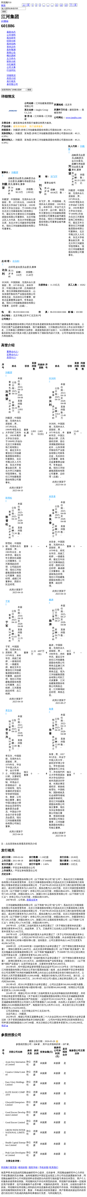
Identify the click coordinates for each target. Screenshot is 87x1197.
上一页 (26, 5)
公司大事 (11, 67)
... (44, 5)
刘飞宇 (54, 176)
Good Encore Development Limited (15, 1113)
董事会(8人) (12, 351)
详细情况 (11, 75)
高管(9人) (11, 357)
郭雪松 (8, 498)
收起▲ (5, 1025)
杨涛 (51, 600)
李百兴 (8, 710)
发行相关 (11, 81)
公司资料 (11, 35)
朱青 (51, 709)
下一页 (73, 5)
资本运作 (11, 47)
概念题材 (11, 55)
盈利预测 (11, 49)
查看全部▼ (32, 900)
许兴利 (16, 261)
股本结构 (11, 44)
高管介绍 (11, 78)
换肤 (3, 5)
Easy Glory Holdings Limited (14, 1083)
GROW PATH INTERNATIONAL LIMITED (15, 1132)
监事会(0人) (12, 354)
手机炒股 (43, 1167)
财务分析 (11, 61)
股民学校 (33, 1167)
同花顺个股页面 (9, 1167)
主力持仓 (11, 58)
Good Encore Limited (15, 1122)
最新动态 (11, 32)
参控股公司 (12, 84)
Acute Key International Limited (15, 1063)
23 (66, 5)
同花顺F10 (6, 2)
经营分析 (11, 41)
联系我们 (53, 1167)
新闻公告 (11, 52)
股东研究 (11, 38)
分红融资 (11, 64)
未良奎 (52, 496)
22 (61, 5)
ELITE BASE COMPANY (15, 1093)
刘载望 (14, 172)
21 (56, 5)
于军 (7, 601)
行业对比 (11, 70)
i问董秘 (4, 21)
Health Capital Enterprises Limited (15, 1143)
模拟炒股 (22, 1167)
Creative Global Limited (15, 1073)
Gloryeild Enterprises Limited (15, 1103)
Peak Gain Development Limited (15, 1154)
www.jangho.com (73, 117)
